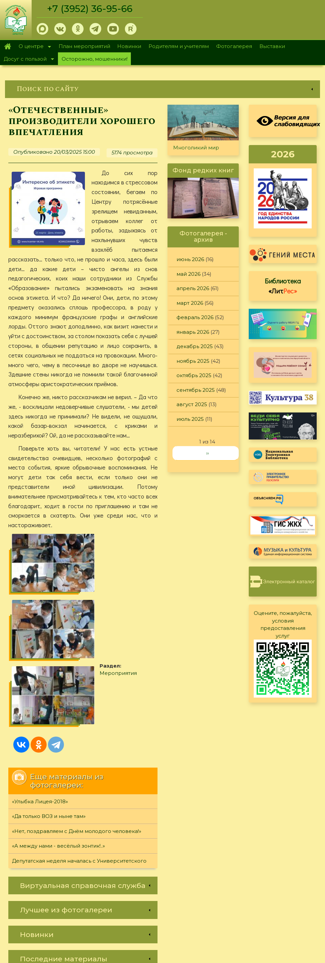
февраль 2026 (194, 317)
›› (207, 453)
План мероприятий (84, 46)
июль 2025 (190, 419)
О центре (33, 47)
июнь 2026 (190, 259)
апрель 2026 (192, 288)
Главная (7, 46)
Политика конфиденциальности (265, 890)
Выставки (272, 46)
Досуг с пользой (27, 59)
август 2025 (191, 404)
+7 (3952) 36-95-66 (90, 8)
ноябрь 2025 (192, 361)
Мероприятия (122, 587)
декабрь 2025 (194, 346)
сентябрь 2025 (195, 390)
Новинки (129, 46)
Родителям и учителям (179, 46)
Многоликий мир (196, 147)
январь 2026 (192, 332)
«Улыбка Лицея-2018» (40, 709)
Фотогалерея (234, 46)
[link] (162, 89)
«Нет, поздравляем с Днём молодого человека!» (76, 739)
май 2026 (188, 274)
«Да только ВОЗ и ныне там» (49, 724)
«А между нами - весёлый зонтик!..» (58, 754)
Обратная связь (244, 901)
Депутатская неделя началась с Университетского (79, 769)
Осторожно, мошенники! (95, 59)
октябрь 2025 (193, 375)
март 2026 (189, 303)
